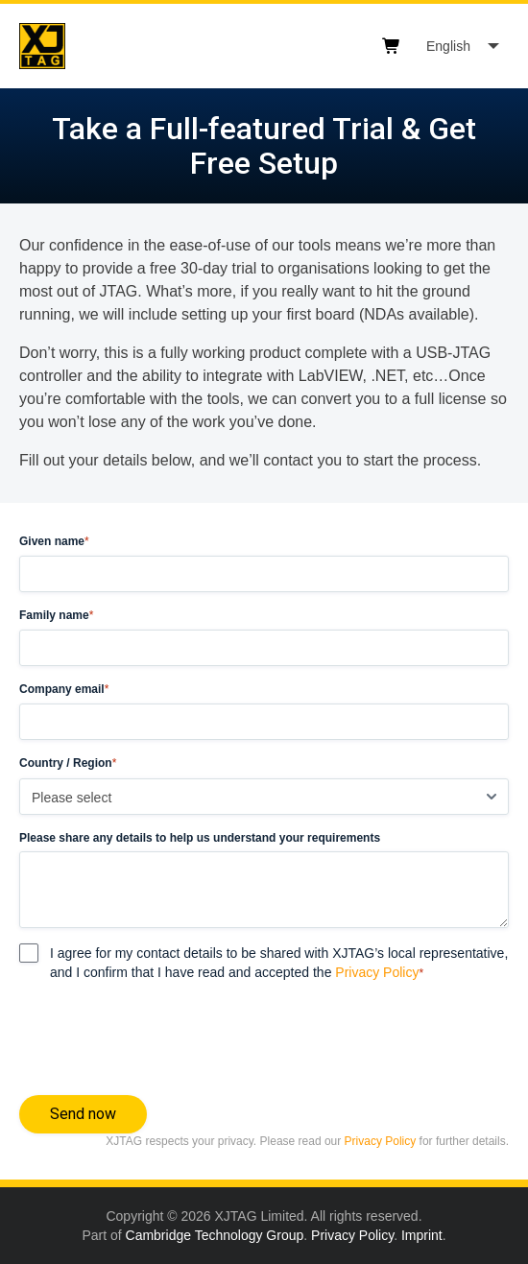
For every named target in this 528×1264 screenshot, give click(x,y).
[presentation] (165, 1034)
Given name (54, 542)
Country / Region (67, 763)
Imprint (422, 1235)
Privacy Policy (377, 972)
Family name (56, 616)
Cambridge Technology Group (215, 1235)
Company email (63, 689)
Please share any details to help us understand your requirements (199, 838)
